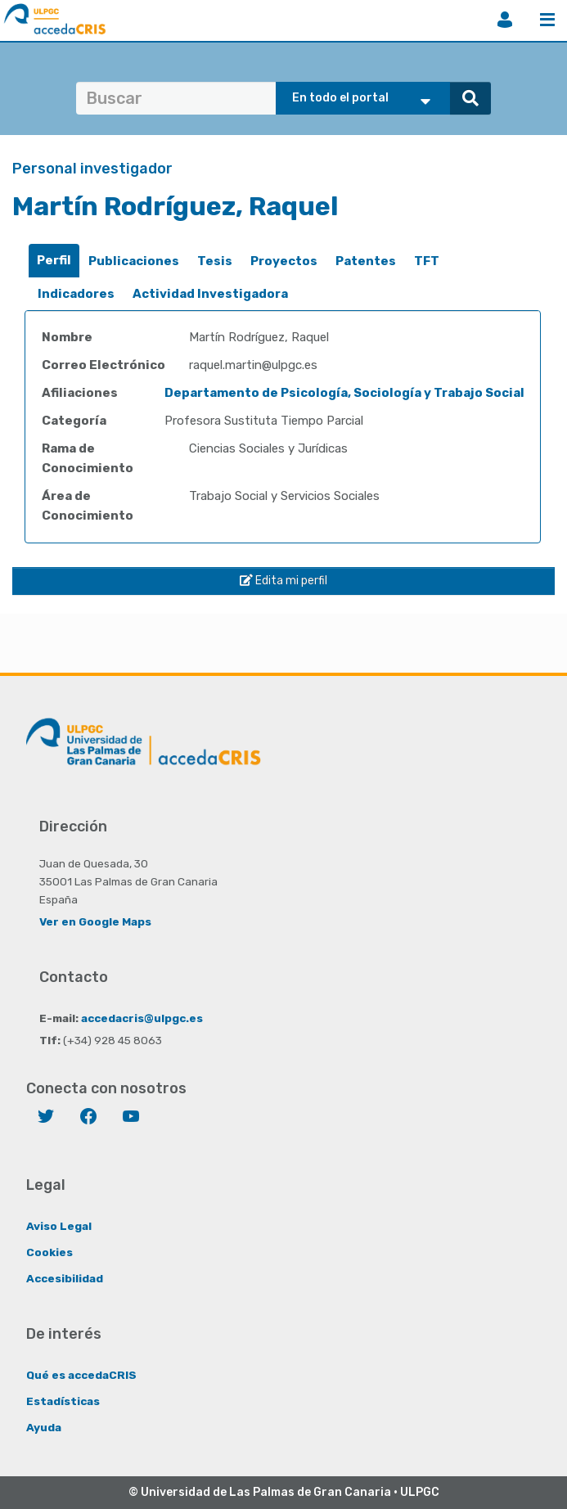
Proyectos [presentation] (283, 261)
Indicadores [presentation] (76, 293)
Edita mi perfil (283, 581)
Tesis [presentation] (214, 261)
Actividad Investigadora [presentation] (210, 293)
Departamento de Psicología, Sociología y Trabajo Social (344, 392)
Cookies (49, 1252)
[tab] (54, 260)
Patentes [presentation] (365, 261)
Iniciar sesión (505, 19)
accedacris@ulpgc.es (142, 1018)
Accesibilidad (64, 1278)
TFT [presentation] (426, 261)
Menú (547, 19)
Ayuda (43, 1427)
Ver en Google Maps (95, 921)
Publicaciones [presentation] (133, 261)
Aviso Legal (59, 1225)
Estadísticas (63, 1401)
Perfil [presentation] (54, 260)
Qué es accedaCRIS (81, 1374)
